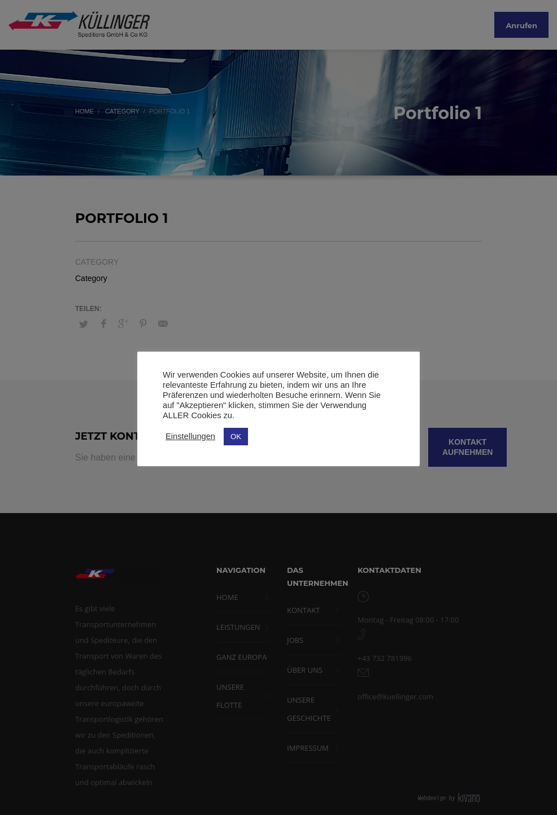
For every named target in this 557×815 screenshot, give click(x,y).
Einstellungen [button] (190, 436)
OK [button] (235, 436)
